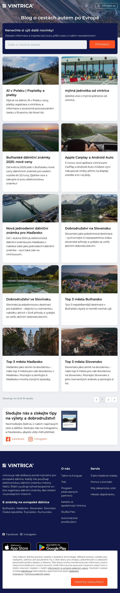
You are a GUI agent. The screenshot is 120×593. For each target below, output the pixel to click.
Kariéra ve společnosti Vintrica (73, 503)
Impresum (18, 574)
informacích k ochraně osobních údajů (68, 568)
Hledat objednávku (103, 494)
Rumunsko (45, 512)
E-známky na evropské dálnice (25, 502)
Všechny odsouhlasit (89, 582)
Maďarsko (22, 508)
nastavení (74, 571)
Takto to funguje (71, 475)
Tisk (63, 481)
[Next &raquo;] (115, 400)
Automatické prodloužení (69, 520)
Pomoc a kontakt (101, 481)
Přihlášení (102, 44)
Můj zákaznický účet (103, 488)
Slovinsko (50, 508)
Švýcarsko (30, 512)
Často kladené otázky (104, 475)
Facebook (15, 439)
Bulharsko (8, 508)
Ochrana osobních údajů (37, 574)
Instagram (37, 439)
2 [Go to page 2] (108, 399)
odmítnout (26, 571)
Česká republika (12, 512)
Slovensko (36, 508)
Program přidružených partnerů (69, 492)
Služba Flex (68, 511)
